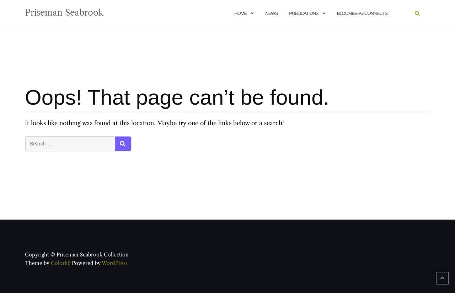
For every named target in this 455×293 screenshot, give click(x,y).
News (271, 13)
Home (240, 13)
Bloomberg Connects (362, 13)
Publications (303, 13)
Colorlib (60, 263)
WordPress (115, 263)
